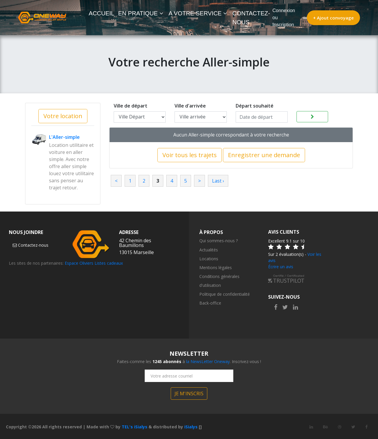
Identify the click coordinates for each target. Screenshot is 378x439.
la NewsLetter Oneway (208, 361)
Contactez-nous (30, 245)
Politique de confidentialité (224, 294)
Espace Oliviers (79, 263)
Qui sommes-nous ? (218, 240)
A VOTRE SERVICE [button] (198, 13)
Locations (208, 258)
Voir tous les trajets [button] (189, 155)
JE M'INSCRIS (189, 393)
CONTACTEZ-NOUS (251, 17)
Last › (218, 181)
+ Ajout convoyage (333, 18)
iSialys (191, 427)
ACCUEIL (103, 13)
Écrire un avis (280, 266)
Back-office (210, 303)
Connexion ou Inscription (284, 17)
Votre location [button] (62, 116)
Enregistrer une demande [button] (264, 155)
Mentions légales (215, 267)
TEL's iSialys (134, 427)
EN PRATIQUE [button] (140, 13)
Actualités (208, 250)
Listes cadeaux (108, 263)
